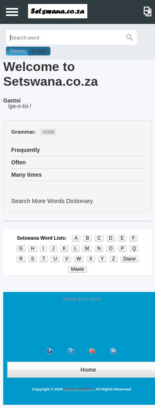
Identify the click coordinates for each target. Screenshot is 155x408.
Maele (77, 269)
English (39, 51)
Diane (129, 259)
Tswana (17, 51)
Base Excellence (78, 389)
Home (88, 370)
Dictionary (79, 200)
